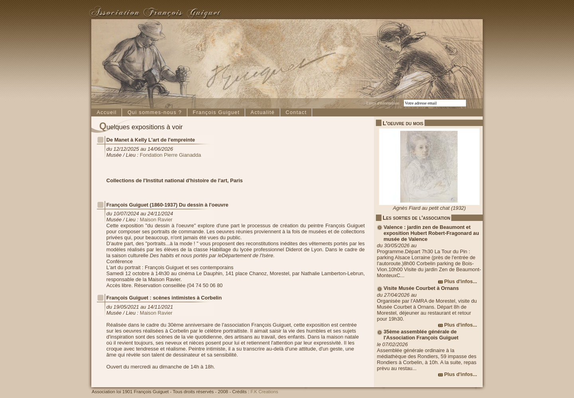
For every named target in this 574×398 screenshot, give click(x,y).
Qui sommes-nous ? (155, 112)
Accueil (106, 112)
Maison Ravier (156, 220)
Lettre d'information (382, 103)
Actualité (263, 112)
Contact (296, 112)
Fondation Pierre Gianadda (170, 155)
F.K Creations (264, 391)
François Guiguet (216, 112)
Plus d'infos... (460, 281)
